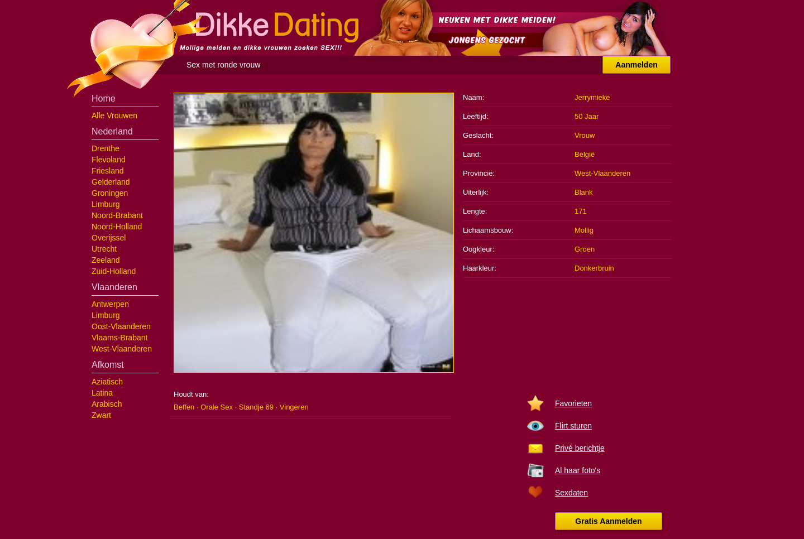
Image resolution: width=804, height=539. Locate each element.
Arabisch (107, 404)
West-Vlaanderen (122, 348)
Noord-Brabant (117, 215)
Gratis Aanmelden (608, 521)
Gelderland (111, 181)
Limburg (106, 204)
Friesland (108, 170)
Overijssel (109, 237)
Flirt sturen (573, 425)
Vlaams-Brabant (119, 337)
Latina (102, 392)
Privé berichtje (580, 448)
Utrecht (104, 248)
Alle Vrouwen (114, 115)
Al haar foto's (577, 470)
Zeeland (106, 260)
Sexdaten (571, 492)
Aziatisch (107, 381)
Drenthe (105, 148)
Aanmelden (636, 64)
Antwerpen (110, 304)
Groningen (110, 193)
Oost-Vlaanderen (121, 326)
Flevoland (109, 159)
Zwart (101, 415)
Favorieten (573, 403)
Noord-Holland (117, 226)
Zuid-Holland (114, 271)
